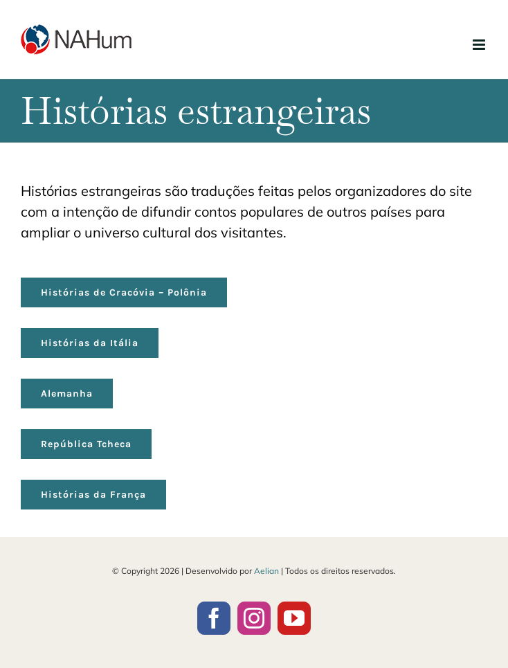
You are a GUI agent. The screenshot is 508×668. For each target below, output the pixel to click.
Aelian (266, 571)
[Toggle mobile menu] (480, 44)
